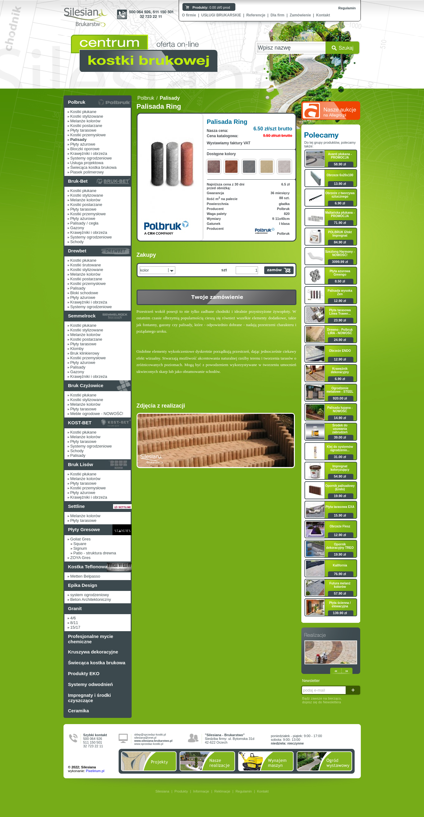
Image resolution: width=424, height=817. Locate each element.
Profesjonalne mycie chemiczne (90, 639)
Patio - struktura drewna (94, 553)
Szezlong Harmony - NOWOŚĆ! (340, 253)
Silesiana (162, 791)
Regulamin (347, 8)
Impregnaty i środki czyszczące (89, 697)
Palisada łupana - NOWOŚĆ (340, 409)
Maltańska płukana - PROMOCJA (340, 214)
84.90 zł (340, 242)
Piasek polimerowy (87, 172)
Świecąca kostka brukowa (93, 167)
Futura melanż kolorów (340, 585)
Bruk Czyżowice (85, 385)
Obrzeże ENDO (340, 350)
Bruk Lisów (80, 464)
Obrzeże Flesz (340, 526)
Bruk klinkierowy (84, 353)
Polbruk (76, 102)
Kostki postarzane (86, 125)
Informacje (201, 791)
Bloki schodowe (84, 293)
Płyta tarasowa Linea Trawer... (340, 311)
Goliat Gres (80, 539)
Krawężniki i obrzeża (88, 153)
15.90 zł (340, 515)
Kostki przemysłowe (88, 135)
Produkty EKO (84, 673)
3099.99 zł (340, 262)
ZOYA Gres (80, 557)
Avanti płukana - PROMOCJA (340, 155)
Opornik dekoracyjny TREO (340, 546)
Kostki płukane (83, 111)
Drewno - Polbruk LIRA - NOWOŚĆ (340, 331)
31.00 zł (340, 457)
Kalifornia (340, 565)
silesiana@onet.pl (145, 737)
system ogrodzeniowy (89, 594)
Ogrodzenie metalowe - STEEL (339, 390)
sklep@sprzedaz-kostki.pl (150, 734)
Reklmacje (222, 791)
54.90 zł (340, 476)
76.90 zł (340, 574)
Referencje (255, 15)
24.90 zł (340, 340)
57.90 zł (340, 593)
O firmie (189, 15)
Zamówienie (300, 15)
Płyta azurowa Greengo (340, 272)
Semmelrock (82, 315)
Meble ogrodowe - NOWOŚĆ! (96, 413)
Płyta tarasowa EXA (340, 507)
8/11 (74, 622)
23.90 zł (340, 320)
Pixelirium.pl (95, 771)
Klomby (77, 348)
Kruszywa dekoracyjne (93, 651)
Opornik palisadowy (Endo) (340, 487)
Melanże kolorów (85, 121)
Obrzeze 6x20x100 (339, 175)
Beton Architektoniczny (90, 599)
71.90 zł (340, 223)
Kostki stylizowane (86, 116)
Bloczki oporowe (85, 148)
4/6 (73, 618)
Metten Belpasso (85, 576)
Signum (80, 548)
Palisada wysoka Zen (340, 292)
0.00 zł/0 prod (211, 7)
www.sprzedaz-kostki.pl (149, 743)
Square (79, 543)
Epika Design (82, 585)
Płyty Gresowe (84, 529)
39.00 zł (340, 437)
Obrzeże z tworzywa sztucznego (339, 194)
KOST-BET (80, 422)
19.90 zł (340, 496)
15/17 (75, 627)
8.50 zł (340, 281)
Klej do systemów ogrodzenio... (340, 448)
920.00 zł (340, 398)
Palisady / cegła (84, 223)
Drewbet (77, 250)
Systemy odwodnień (90, 684)
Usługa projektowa (86, 162)
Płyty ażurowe (82, 144)
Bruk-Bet (78, 181)
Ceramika (78, 710)
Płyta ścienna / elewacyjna (340, 604)
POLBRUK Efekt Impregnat (340, 233)
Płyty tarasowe (83, 130)
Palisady (77, 288)
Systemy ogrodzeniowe (91, 158)
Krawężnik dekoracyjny (340, 370)
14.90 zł (340, 418)
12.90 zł (340, 301)
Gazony (77, 227)
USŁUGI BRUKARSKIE (221, 15)
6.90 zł (340, 203)
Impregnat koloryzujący (339, 468)
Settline (76, 506)
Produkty (181, 791)
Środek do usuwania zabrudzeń (340, 429)
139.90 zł (340, 613)
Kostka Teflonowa (87, 566)
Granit (75, 608)
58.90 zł (340, 164)
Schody (77, 241)
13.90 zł (340, 184)
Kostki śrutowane (85, 265)
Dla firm (278, 15)
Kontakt (323, 15)
